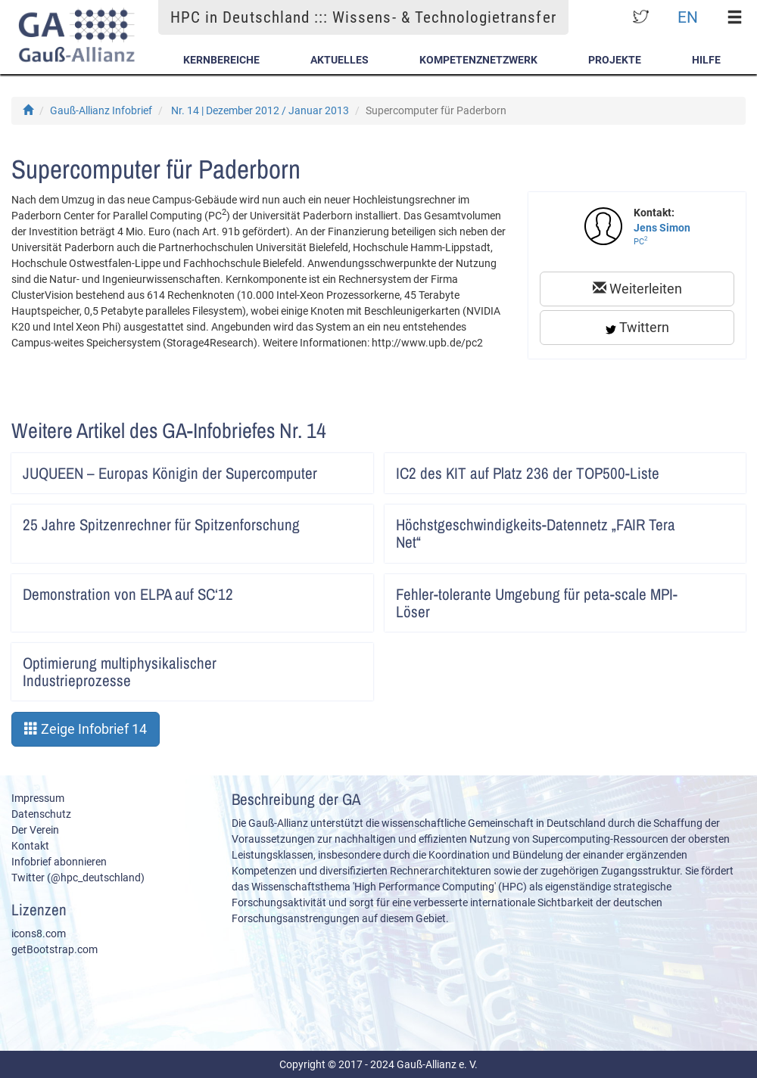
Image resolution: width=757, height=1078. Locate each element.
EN (688, 17)
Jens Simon (662, 228)
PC (641, 242)
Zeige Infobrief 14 (85, 729)
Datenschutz (41, 814)
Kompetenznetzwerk (478, 60)
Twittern (637, 327)
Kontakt (30, 846)
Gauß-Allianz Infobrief (101, 110)
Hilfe (706, 60)
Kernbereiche (221, 60)
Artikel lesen (351, 468)
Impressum (37, 798)
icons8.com (38, 933)
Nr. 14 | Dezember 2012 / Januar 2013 (260, 110)
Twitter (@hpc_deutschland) (78, 877)
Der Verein (35, 830)
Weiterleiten (637, 289)
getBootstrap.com (54, 949)
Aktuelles (339, 60)
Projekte (614, 60)
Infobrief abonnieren (59, 862)
